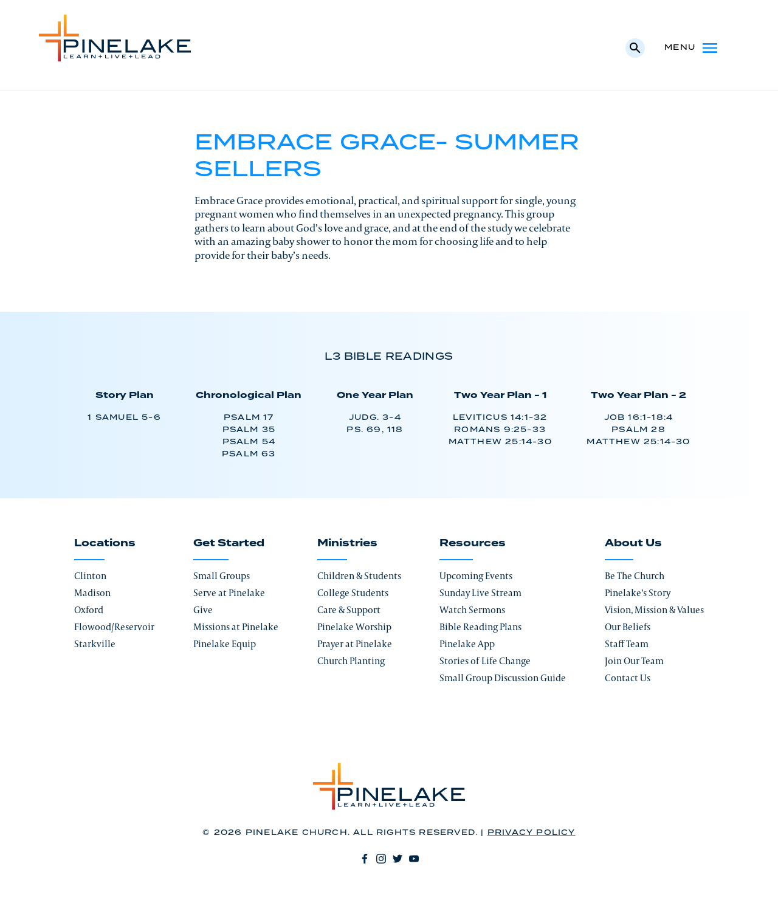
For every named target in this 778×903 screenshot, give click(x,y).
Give (203, 609)
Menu (692, 48)
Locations (105, 543)
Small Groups (221, 575)
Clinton (90, 575)
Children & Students (359, 575)
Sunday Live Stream (480, 592)
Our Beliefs (627, 626)
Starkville (94, 643)
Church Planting (351, 660)
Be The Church (634, 575)
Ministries (347, 543)
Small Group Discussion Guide (502, 677)
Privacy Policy (531, 833)
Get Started (228, 543)
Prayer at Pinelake (354, 643)
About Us (633, 543)
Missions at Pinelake (235, 626)
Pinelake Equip (224, 643)
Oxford (88, 609)
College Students (352, 592)
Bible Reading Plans (480, 626)
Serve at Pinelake (229, 592)
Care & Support (348, 609)
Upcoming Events (475, 575)
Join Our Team (634, 660)
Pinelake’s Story (637, 592)
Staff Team (627, 643)
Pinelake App (467, 643)
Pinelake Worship (354, 626)
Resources (472, 543)
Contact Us (627, 677)
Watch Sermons (472, 609)
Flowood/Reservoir (114, 626)
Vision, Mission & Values (654, 609)
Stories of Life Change (485, 660)
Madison (92, 592)
